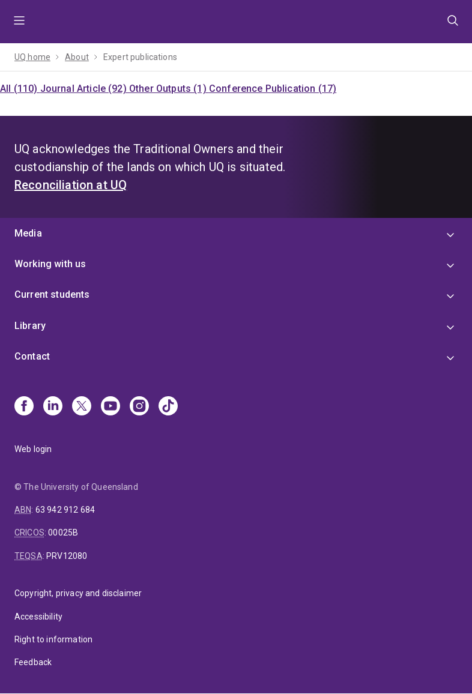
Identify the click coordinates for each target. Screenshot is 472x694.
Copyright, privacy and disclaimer (78, 593)
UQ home (32, 57)
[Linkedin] (52, 407)
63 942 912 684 (65, 509)
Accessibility (38, 616)
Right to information (53, 639)
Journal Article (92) (84, 88)
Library (30, 325)
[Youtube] (110, 407)
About (77, 57)
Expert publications (140, 57)
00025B (63, 532)
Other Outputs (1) (169, 88)
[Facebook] (24, 407)
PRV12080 (66, 556)
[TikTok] (168, 407)
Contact (32, 356)
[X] (81, 407)
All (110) (20, 88)
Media (28, 233)
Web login (33, 449)
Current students (52, 294)
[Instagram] (139, 407)
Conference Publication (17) (272, 88)
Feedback (33, 662)
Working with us (50, 264)
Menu (19, 21)
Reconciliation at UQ (70, 185)
